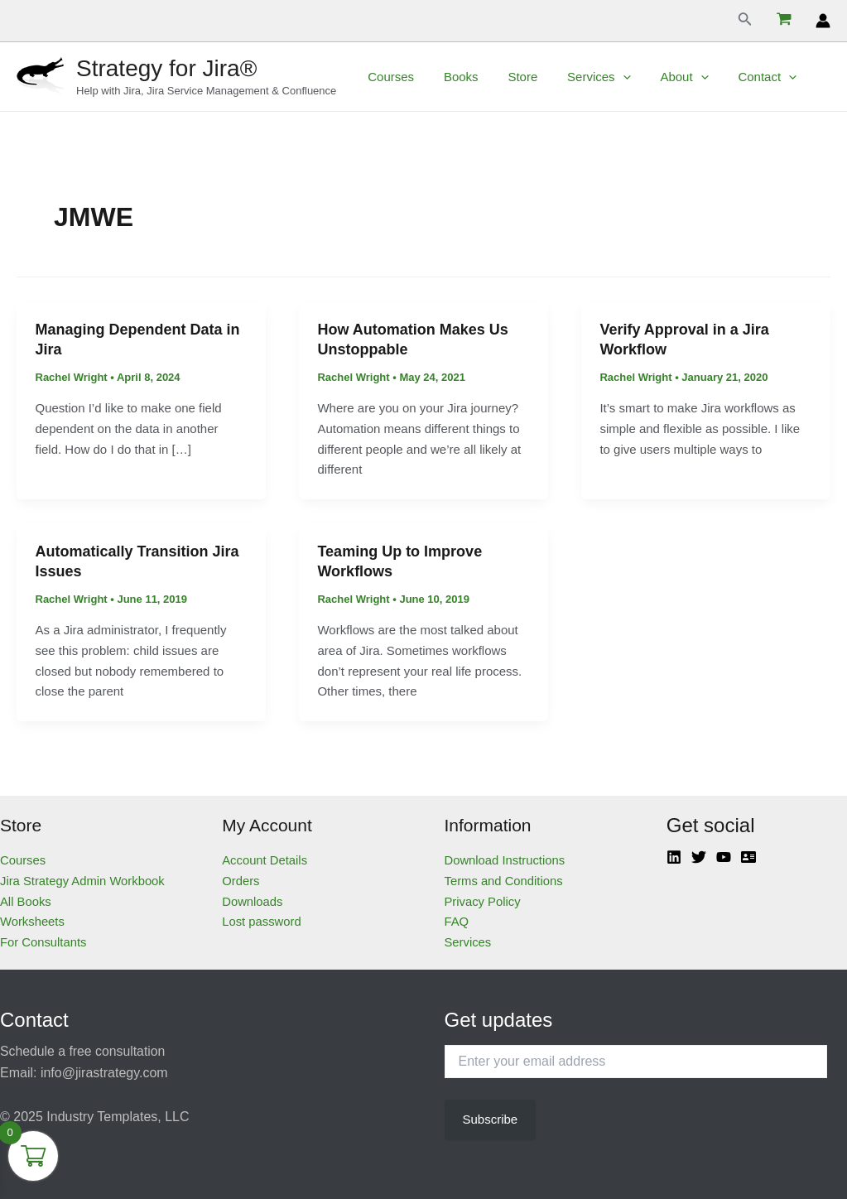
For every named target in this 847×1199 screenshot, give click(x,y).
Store (511, 77)
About (662, 77)
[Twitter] (698, 857)
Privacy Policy (483, 901)
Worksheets (32, 921)
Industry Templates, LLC (117, 1117)
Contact (740, 77)
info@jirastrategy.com (104, 1073)
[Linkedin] (674, 857)
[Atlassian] (748, 857)
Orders (241, 881)
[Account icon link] (823, 20)
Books (453, 77)
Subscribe (489, 1119)
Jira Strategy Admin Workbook (83, 881)
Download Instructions (506, 860)
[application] (606, 77)
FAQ (457, 921)
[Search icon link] (745, 20)
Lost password (262, 921)
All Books (26, 901)
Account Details (265, 860)
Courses (388, 77)
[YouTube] (723, 857)
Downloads (252, 901)
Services (582, 77)
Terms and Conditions (505, 881)
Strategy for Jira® (166, 68)
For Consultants (44, 942)
